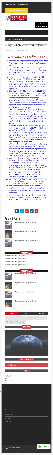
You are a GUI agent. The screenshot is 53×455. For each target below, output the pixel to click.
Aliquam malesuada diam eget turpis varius (25, 222)
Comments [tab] (41, 313)
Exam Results (9, 421)
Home (9, 39)
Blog (6, 373)
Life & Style (9, 322)
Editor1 (7, 50)
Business (24, 318)
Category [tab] (12, 313)
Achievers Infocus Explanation (16, 10)
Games (43, 318)
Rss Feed (8, 375)
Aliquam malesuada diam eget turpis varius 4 (16, 264)
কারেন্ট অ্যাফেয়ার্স (22, 50)
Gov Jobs (7, 417)
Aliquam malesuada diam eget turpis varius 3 (16, 261)
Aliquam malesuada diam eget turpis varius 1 (16, 255)
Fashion (16, 318)
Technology (34, 318)
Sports (8, 318)
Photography (20, 322)
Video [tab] (26, 313)
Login (6, 377)
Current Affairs (17, 39)
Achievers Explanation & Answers (17, 4)
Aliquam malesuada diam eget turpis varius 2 (16, 258)
